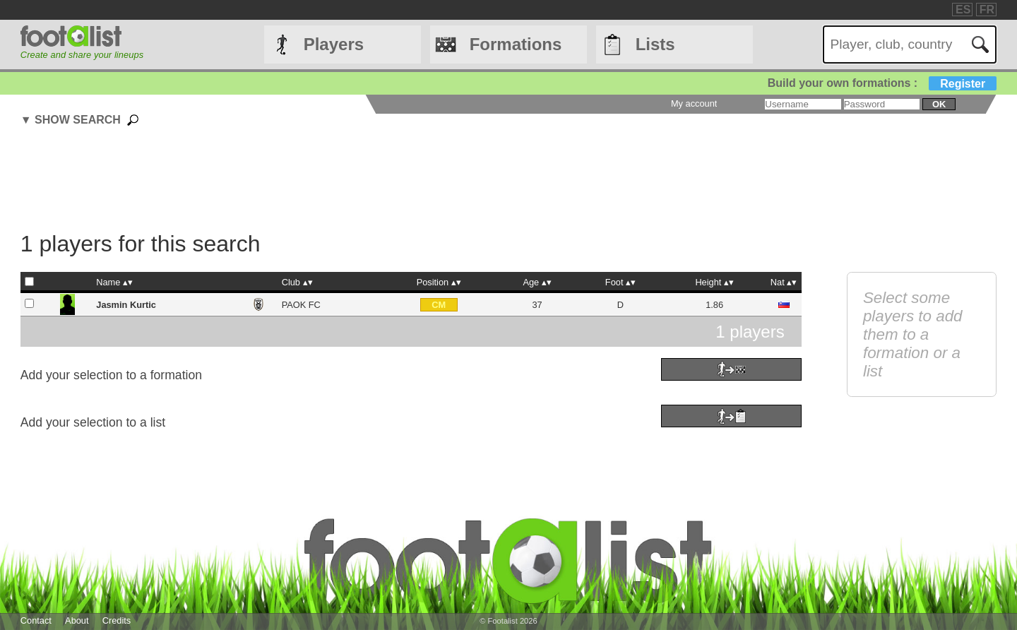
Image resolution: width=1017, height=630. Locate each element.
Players (334, 44)
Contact (36, 620)
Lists (655, 44)
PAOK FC (301, 304)
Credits (116, 620)
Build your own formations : (882, 83)
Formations (516, 44)
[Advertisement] (411, 181)
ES (963, 10)
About (76, 620)
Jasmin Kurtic (126, 304)
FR (987, 10)
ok (939, 104)
